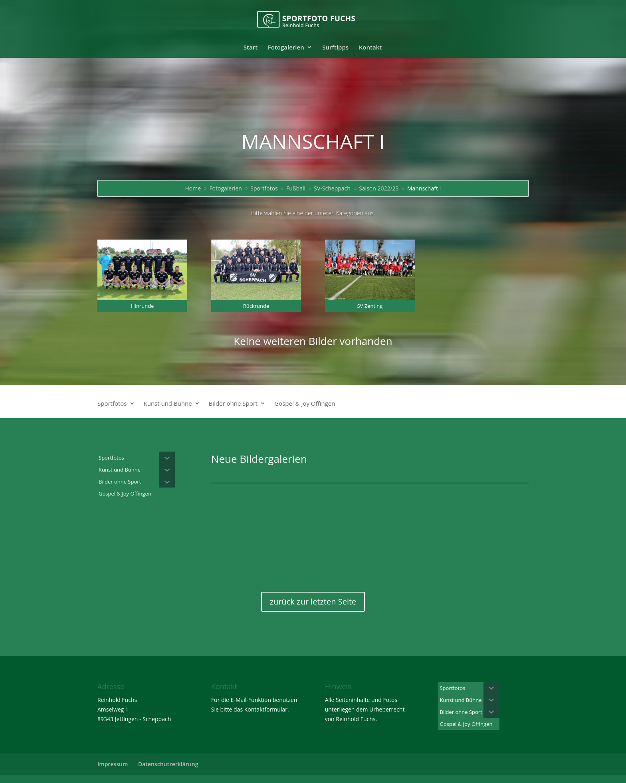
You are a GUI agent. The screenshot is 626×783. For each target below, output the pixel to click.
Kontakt (370, 47)
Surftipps (335, 47)
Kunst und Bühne (168, 403)
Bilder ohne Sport (233, 403)
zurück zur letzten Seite (313, 601)
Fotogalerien (286, 47)
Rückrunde (256, 305)
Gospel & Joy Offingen (304, 403)
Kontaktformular (265, 709)
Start (251, 47)
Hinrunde (142, 305)
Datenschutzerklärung (168, 764)
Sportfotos (112, 403)
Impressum (112, 764)
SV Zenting (369, 305)
